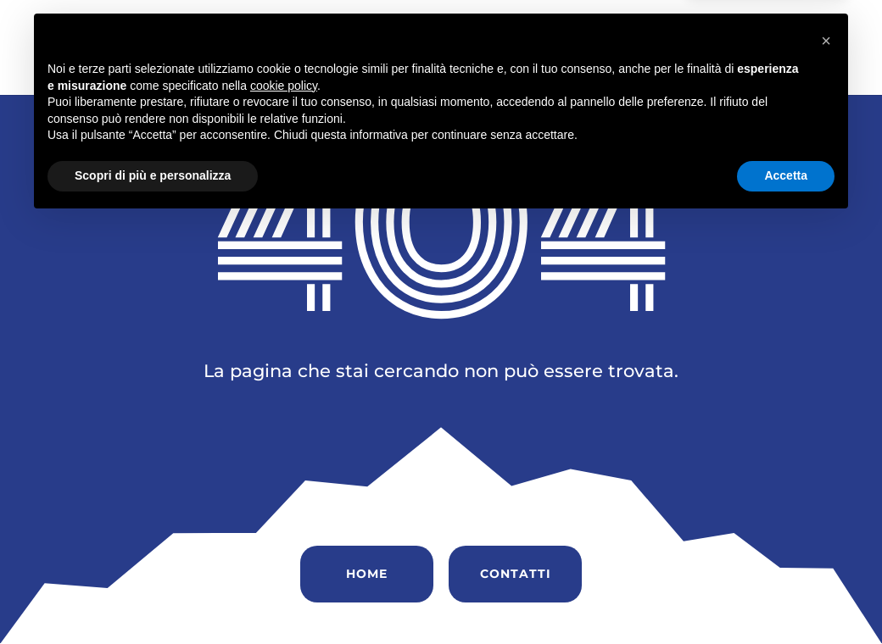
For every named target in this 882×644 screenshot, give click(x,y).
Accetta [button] (785, 597)
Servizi (581, 30)
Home (322, 30)
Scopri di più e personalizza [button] (153, 597)
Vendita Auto (491, 30)
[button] (826, 462)
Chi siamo (393, 30)
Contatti (333, 65)
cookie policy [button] (283, 507)
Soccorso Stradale (691, 30)
